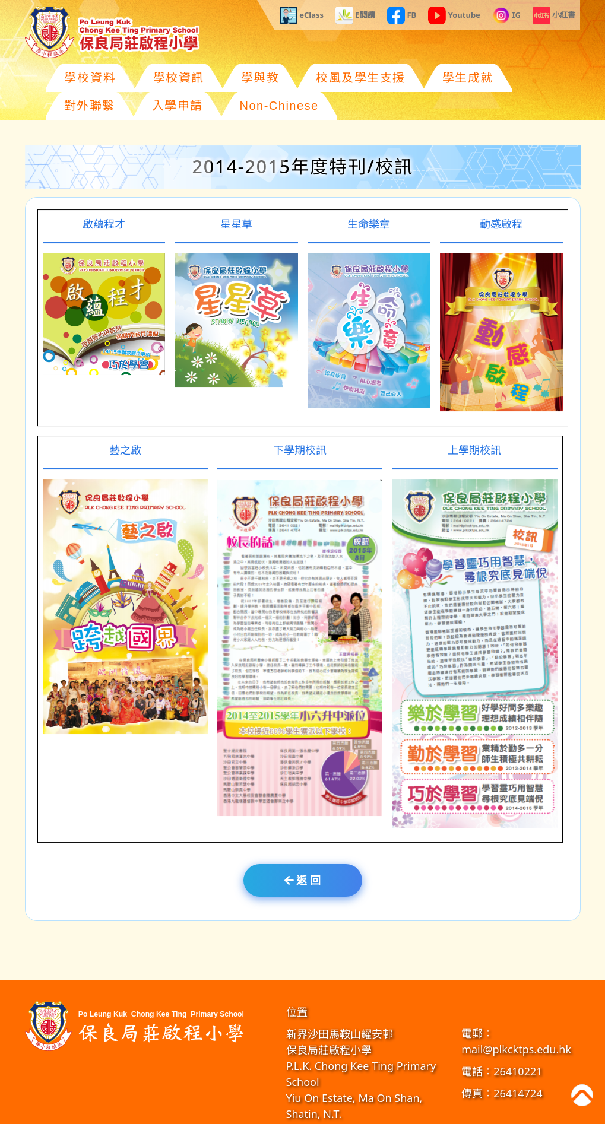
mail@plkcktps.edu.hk (516, 1021)
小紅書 (554, 15)
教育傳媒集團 (393, 1112)
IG (506, 15)
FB (401, 15)
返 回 (302, 852)
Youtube (454, 15)
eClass (302, 15)
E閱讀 (355, 15)
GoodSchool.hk (441, 1112)
